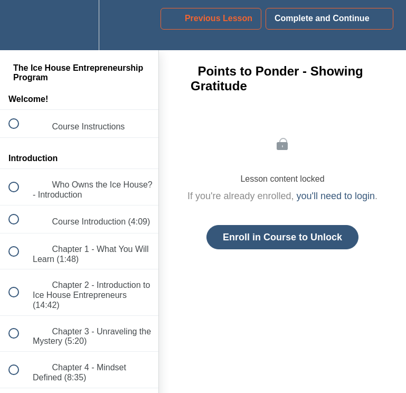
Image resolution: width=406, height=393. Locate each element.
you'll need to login (336, 196)
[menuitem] (79, 25)
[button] (19, 25)
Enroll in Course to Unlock (282, 237)
